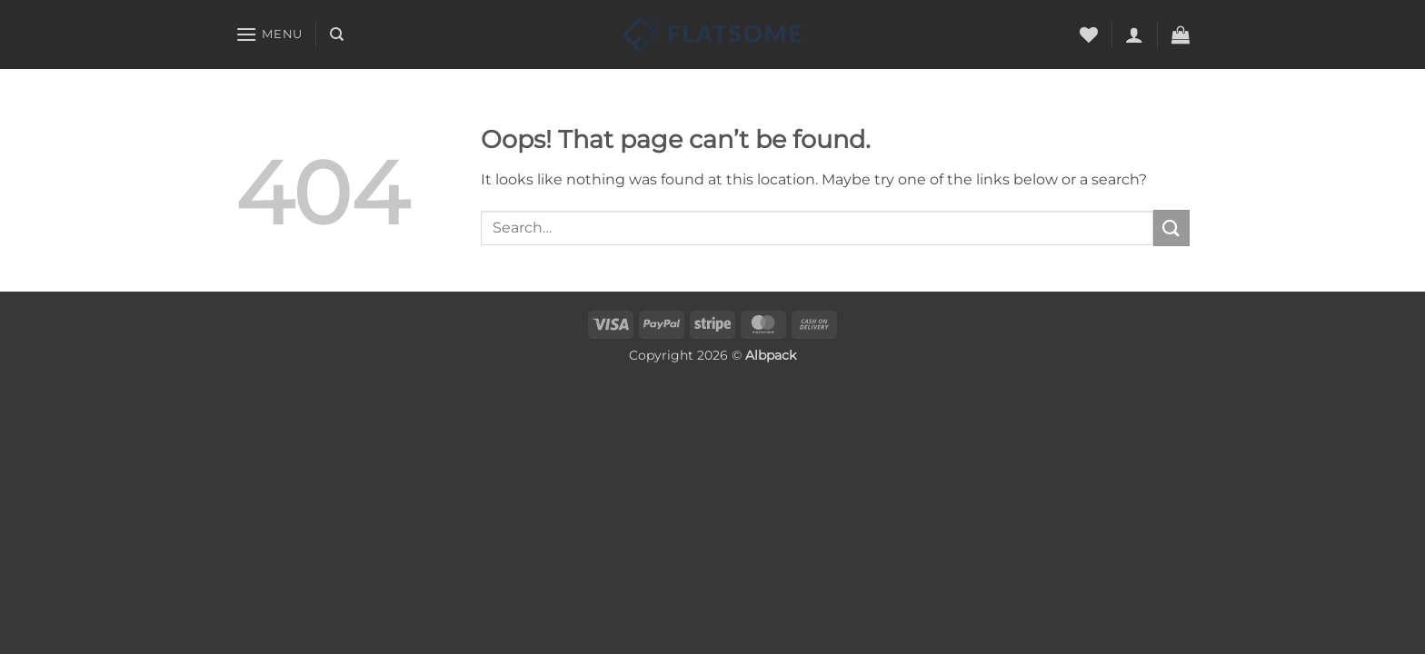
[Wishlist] (1089, 34)
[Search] (337, 34)
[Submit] (1171, 227)
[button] (269, 34)
